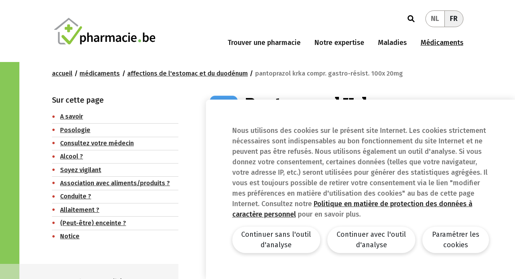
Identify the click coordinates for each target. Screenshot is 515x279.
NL (435, 18)
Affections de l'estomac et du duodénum (187, 73)
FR (454, 18)
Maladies (392, 42)
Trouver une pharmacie (264, 42)
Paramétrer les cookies (455, 239)
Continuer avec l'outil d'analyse (371, 239)
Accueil (62, 73)
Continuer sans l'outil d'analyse (276, 239)
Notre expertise (339, 42)
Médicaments (442, 42)
